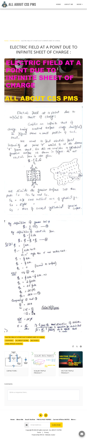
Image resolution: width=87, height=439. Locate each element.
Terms (39, 432)
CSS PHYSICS (9, 340)
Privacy (46, 432)
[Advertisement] (42, 15)
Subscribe (56, 425)
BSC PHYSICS (35, 340)
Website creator (50, 435)
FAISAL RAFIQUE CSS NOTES (13, 344)
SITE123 (42, 435)
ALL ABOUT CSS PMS (22, 340)
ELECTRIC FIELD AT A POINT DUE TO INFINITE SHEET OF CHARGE (24, 337)
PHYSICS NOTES (14, 41)
